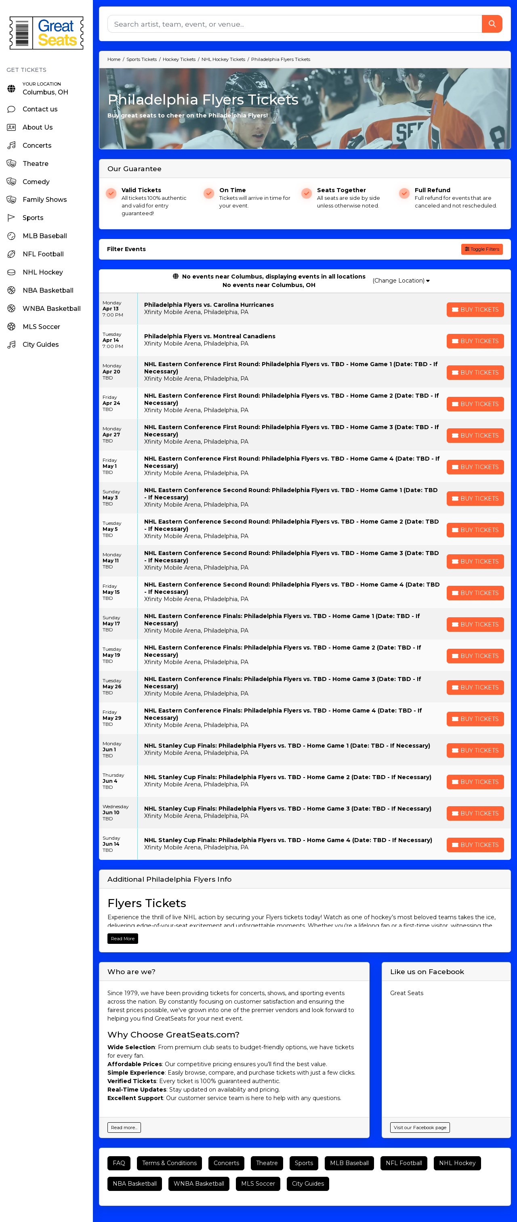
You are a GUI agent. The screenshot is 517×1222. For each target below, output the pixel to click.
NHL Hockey (457, 1163)
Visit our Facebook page (420, 1127)
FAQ (119, 1163)
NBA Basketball (135, 1183)
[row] (305, 309)
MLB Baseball (349, 1163)
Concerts (226, 1163)
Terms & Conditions (169, 1163)
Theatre (267, 1163)
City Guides (308, 1183)
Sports (304, 1163)
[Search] (294, 24)
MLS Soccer (258, 1183)
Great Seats (406, 993)
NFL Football (404, 1163)
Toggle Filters (482, 249)
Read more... (124, 1127)
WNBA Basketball (199, 1183)
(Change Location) (401, 280)
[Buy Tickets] (475, 309)
